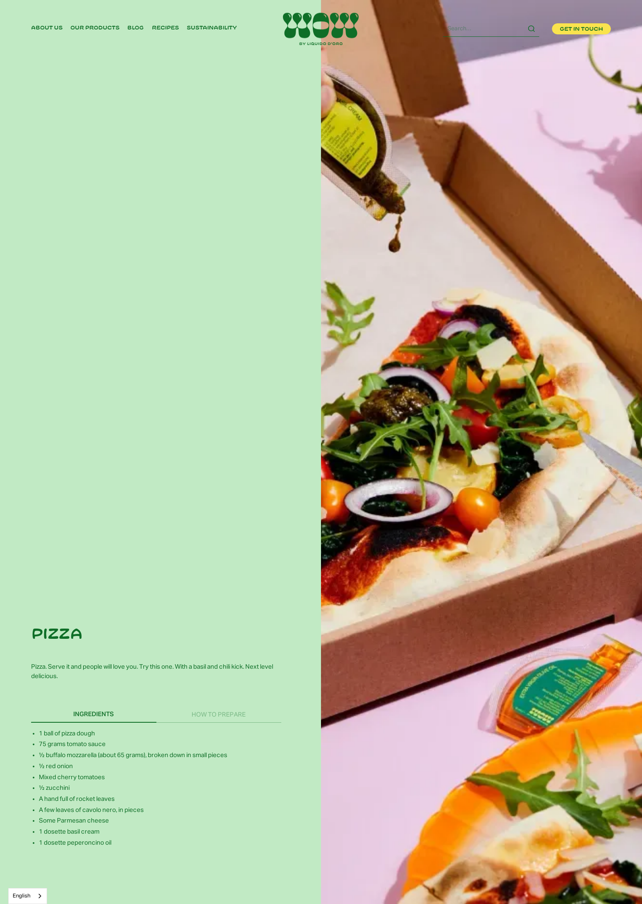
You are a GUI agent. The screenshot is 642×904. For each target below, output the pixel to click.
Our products (95, 28)
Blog (135, 28)
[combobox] (27, 896)
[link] (47, 28)
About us (47, 28)
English (21, 896)
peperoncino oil (89, 843)
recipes (165, 28)
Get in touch (581, 29)
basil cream (82, 832)
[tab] (93, 714)
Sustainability (212, 28)
